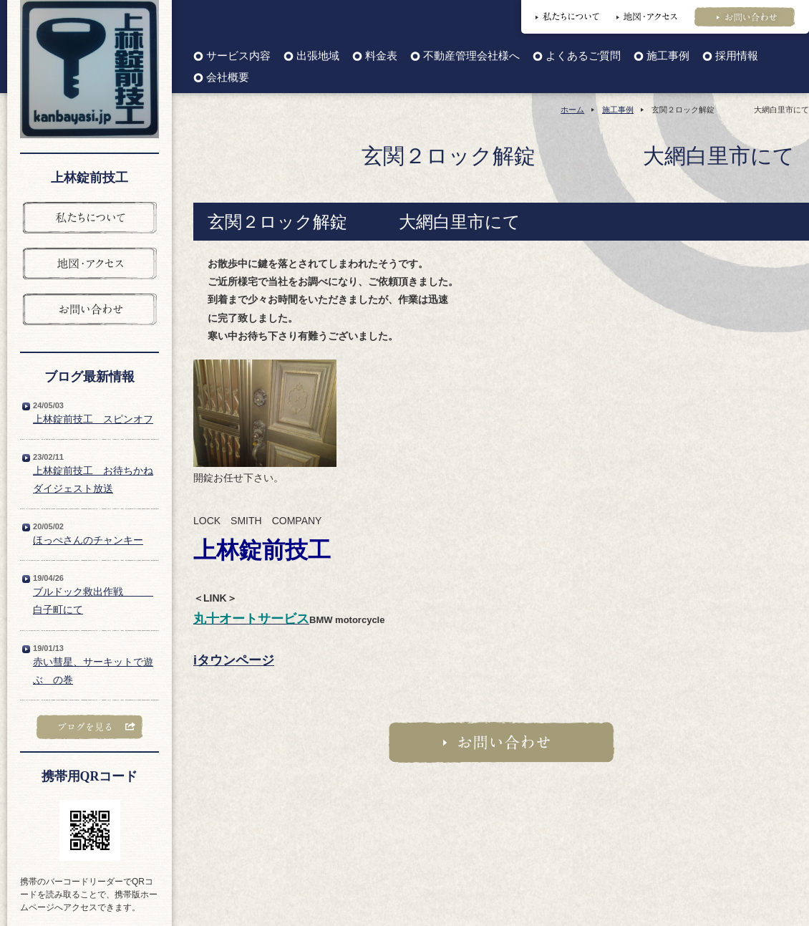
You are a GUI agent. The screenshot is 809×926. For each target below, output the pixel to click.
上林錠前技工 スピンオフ (93, 419)
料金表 (381, 56)
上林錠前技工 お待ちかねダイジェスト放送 (93, 479)
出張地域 (317, 56)
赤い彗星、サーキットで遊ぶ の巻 (93, 670)
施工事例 (667, 56)
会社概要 (227, 77)
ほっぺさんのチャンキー (88, 540)
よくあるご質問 (583, 56)
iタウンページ (233, 660)
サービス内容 (238, 56)
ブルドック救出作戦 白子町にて (93, 600)
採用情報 (736, 56)
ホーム (572, 109)
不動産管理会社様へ (471, 56)
